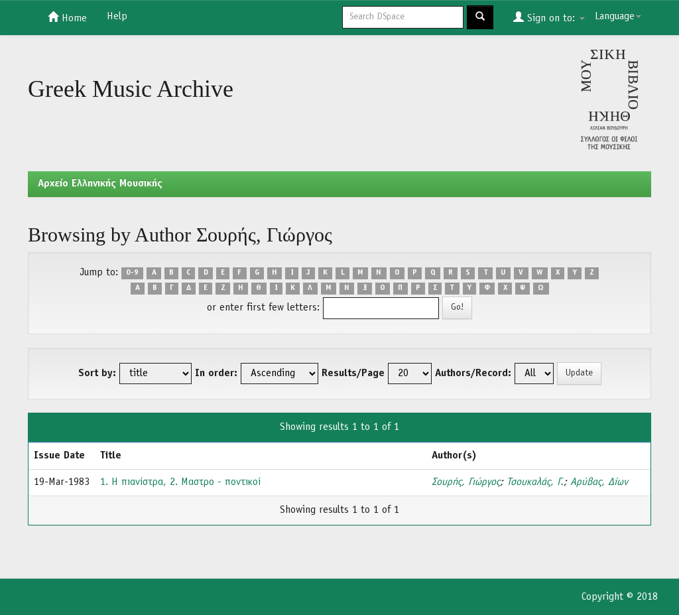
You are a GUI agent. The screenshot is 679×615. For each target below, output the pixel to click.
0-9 (132, 273)
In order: (216, 373)
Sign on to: (549, 17)
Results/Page (353, 373)
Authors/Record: (473, 373)
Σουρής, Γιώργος (466, 482)
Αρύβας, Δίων (599, 482)
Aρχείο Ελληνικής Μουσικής (100, 183)
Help (117, 16)
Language (618, 16)
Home (67, 17)
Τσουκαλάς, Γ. (535, 482)
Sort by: (97, 373)
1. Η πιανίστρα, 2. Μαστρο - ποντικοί (180, 482)
